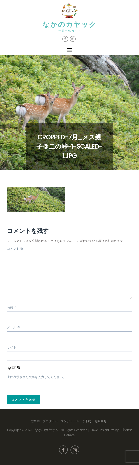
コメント (15, 249)
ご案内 (35, 421)
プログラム (50, 421)
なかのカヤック (69, 25)
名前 (12, 307)
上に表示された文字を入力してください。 (36, 377)
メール (13, 327)
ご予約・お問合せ (94, 421)
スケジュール (70, 421)
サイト (11, 347)
